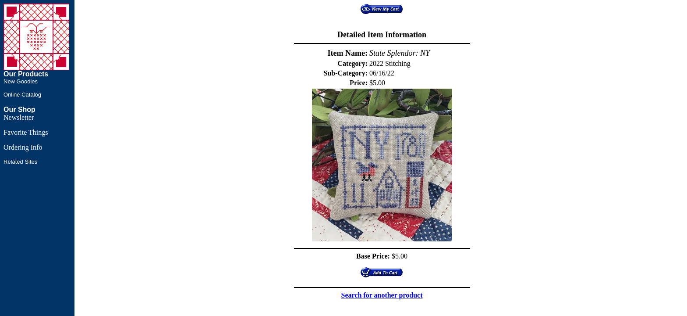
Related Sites (20, 161)
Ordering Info (23, 147)
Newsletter (19, 117)
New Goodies (21, 81)
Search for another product (382, 295)
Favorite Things (26, 132)
